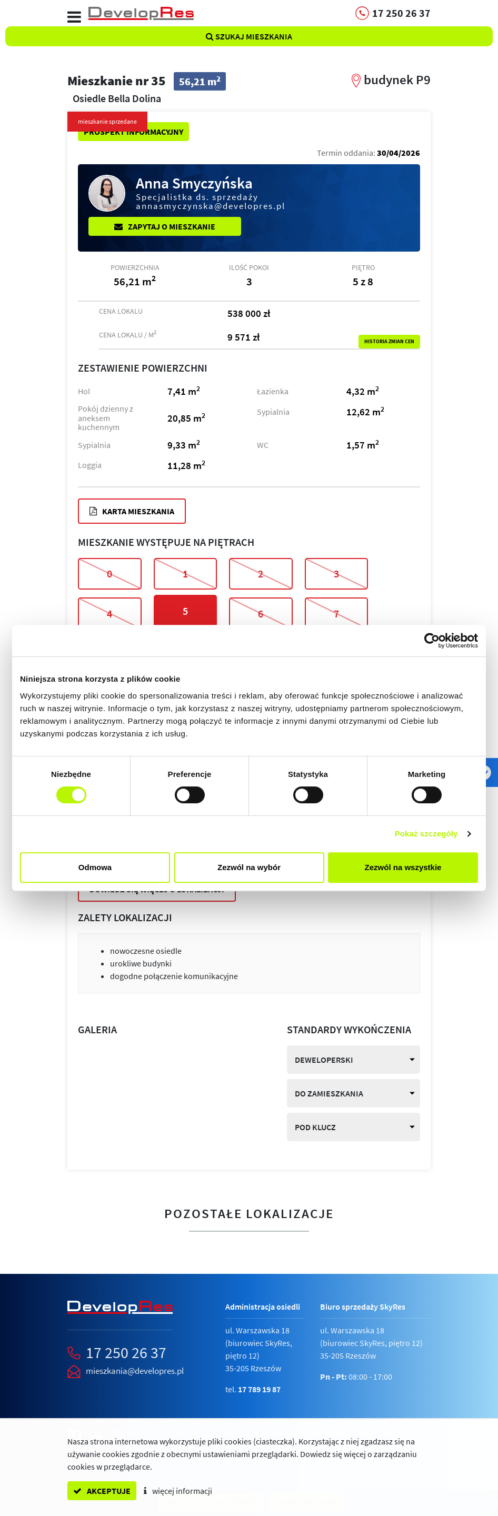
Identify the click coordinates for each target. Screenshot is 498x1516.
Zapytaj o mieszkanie (164, 226)
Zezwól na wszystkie (403, 867)
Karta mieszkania (131, 511)
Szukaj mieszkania (249, 36)
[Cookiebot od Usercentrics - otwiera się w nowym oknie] (432, 641)
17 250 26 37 (126, 1352)
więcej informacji (178, 1490)
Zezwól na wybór (249, 867)
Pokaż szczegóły (426, 833)
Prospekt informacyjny (133, 131)
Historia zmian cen (389, 341)
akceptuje (102, 1490)
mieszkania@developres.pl (135, 1371)
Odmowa (95, 867)
